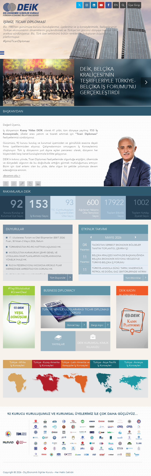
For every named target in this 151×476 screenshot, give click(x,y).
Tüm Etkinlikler (133, 278)
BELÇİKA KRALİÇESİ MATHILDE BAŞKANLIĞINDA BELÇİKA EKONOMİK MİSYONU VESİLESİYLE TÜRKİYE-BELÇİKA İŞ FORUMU (118, 259)
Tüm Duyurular (57, 277)
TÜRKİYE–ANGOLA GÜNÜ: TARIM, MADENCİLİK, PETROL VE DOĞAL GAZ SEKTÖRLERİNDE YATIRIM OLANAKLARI (119, 272)
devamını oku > (11, 175)
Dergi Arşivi (97, 325)
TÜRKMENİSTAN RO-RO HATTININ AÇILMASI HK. (35, 246)
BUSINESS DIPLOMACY (59, 290)
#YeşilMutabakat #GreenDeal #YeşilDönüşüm (19, 292)
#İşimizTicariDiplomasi (16, 41)
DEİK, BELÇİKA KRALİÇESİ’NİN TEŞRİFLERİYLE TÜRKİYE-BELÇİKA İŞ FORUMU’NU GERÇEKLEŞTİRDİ (108, 81)
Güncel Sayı (73, 325)
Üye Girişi (134, 5)
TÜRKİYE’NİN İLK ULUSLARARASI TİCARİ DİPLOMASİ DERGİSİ (75, 311)
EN (116, 5)
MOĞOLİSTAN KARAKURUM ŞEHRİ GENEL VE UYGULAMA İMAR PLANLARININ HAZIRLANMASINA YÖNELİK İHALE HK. (33, 256)
